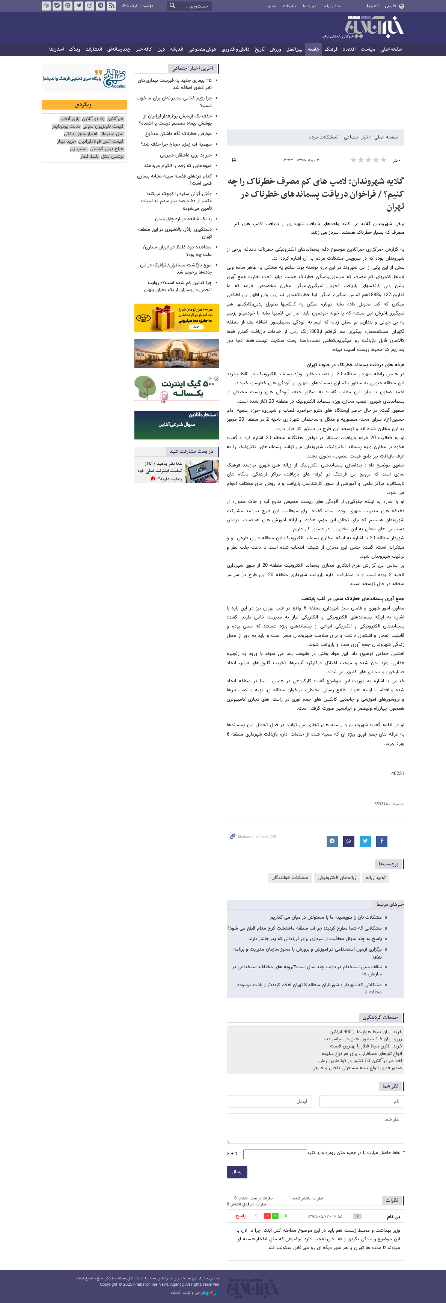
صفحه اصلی (391, 49)
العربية (372, 6)
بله (57, 6)
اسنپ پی (78, 149)
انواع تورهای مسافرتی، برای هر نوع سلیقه (362, 1054)
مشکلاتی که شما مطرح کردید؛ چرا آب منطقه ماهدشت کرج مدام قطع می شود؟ (305, 928)
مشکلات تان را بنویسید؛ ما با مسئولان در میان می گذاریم (326, 917)
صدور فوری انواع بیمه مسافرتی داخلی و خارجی (357, 1068)
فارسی (390, 6)
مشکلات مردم (322, 137)
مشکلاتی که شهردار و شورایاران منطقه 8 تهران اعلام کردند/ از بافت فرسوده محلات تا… (309, 988)
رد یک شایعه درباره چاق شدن (183, 219)
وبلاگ (74, 49)
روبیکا (46, 6)
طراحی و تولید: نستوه (194, 1293)
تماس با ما (331, 6)
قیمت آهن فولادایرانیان (101, 141)
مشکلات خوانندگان (289, 878)
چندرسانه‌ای (118, 49)
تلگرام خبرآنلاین (100, 6)
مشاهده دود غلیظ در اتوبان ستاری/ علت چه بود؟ (177, 251)
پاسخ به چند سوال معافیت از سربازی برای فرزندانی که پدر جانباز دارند (315, 939)
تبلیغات (289, 6)
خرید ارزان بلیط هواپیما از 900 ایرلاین (366, 1032)
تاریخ (260, 49)
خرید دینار (66, 141)
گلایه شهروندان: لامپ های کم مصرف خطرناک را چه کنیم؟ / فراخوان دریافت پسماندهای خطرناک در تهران (316, 194)
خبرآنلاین (363, 28)
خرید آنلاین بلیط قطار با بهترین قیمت (366, 1046)
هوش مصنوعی (202, 49)
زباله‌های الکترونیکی (337, 878)
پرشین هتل (112, 156)
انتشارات (94, 49)
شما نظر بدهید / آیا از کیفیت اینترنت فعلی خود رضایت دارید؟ (159, 471)
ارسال (237, 1172)
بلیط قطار (89, 156)
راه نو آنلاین (93, 119)
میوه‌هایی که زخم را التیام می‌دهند (178, 166)
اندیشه (176, 49)
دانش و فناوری (235, 49)
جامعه (313, 49)
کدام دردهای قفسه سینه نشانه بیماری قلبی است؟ (174, 180)
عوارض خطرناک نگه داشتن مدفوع (178, 134)
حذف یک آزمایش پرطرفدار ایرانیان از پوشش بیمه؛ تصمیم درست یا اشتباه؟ (175, 120)
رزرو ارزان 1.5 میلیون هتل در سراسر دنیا (363, 1039)
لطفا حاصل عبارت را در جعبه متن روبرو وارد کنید (355, 1153)
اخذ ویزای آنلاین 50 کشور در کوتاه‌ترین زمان (360, 1061)
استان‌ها (56, 49)
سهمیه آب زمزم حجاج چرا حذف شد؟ (176, 144)
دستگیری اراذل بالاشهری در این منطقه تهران (175, 233)
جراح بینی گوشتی (107, 149)
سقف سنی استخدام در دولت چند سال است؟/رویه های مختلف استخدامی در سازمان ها (307, 970)
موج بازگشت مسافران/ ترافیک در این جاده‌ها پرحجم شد (176, 269)
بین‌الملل (294, 49)
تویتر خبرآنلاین (79, 6)
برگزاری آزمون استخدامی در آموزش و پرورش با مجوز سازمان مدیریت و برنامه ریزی (308, 953)
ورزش (275, 49)
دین (161, 49)
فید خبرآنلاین (111, 6)
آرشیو (272, 6)
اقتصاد (349, 49)
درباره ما (309, 6)
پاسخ (241, 1216)
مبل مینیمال (111, 134)
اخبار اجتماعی (356, 137)
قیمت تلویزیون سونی (103, 126)
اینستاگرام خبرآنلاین (89, 6)
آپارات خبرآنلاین (68, 6)
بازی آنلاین (69, 119)
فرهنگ (331, 49)
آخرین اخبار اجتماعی (192, 68)
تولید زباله (376, 878)
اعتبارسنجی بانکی (80, 134)
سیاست (368, 49)
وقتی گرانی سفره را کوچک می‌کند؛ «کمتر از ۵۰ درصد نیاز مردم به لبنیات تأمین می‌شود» (176, 201)
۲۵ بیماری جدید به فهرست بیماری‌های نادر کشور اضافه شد (175, 84)
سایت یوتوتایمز (66, 126)
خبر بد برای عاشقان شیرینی (186, 155)
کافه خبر (144, 49)
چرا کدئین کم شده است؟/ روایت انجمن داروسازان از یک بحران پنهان (178, 286)
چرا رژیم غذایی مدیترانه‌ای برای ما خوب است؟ (174, 102)
